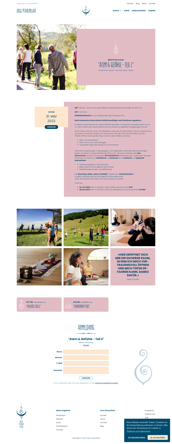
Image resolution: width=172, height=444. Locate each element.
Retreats (59, 419)
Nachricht (58, 370)
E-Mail (59, 363)
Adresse (58, 357)
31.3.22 (86, 345)
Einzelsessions (61, 426)
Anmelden (51, 127)
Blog (137, 3)
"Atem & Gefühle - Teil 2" (86, 339)
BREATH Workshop (86, 342)
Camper (151, 10)
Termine (130, 3)
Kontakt (152, 3)
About (144, 3)
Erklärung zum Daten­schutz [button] (138, 431)
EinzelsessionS (139, 10)
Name (59, 352)
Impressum (149, 410)
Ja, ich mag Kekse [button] (157, 437)
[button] (117, 10)
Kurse (126, 10)
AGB (146, 417)
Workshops (60, 415)
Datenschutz (150, 414)
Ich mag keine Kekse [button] (136, 437)
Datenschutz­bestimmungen (106, 383)
